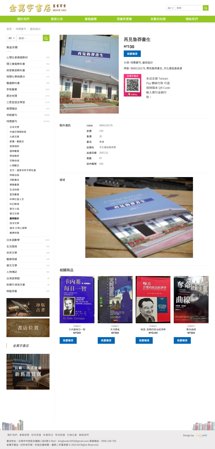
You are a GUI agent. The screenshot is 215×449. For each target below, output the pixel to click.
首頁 (9, 29)
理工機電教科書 (15, 64)
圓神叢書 (14, 151)
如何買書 (36, 434)
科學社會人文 (17, 199)
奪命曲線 (191, 329)
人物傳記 (11, 272)
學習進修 (14, 155)
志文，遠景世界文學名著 (23, 170)
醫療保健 (14, 232)
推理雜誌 (11, 108)
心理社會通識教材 (17, 57)
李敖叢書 (11, 89)
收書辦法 (48, 434)
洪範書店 (14, 179)
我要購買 (132, 53)
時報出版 (14, 175)
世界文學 (11, 253)
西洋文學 (14, 223)
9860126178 (137, 68)
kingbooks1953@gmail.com (73, 441)
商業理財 (14, 146)
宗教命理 (14, 160)
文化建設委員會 (173, 68)
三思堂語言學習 (15, 102)
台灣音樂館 (13, 278)
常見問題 (60, 434)
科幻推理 (14, 204)
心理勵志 (14, 165)
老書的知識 (158, 19)
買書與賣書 (124, 19)
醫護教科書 (13, 83)
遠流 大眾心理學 (18, 228)
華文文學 (14, 213)
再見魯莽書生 (154, 68)
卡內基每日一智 (77, 329)
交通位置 (72, 434)
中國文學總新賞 (18, 131)
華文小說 (14, 208)
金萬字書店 (21, 345)
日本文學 (14, 127)
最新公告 (57, 19)
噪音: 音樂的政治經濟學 (153, 329)
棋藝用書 (11, 291)
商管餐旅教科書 (15, 70)
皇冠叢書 (14, 194)
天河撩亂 (115, 329)
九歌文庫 (14, 136)
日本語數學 (13, 240)
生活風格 (11, 246)
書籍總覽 (91, 19)
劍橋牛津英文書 (15, 284)
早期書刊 (11, 115)
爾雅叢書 (14, 184)
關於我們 (23, 19)
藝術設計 (35, 29)
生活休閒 (14, 189)
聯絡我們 (192, 19)
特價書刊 (21, 29)
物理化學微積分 (15, 76)
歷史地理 (11, 96)
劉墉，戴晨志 (17, 141)
